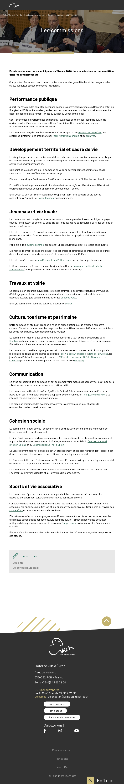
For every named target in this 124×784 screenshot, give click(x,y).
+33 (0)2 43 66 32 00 (53, 682)
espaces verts (68, 297)
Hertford (89, 265)
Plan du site (62, 758)
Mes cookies (62, 767)
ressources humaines (90, 132)
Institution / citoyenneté (38, 14)
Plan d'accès (55, 710)
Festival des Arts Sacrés (73, 353)
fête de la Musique (98, 353)
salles (69, 303)
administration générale (66, 135)
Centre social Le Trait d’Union (48, 444)
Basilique (14, 340)
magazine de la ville (94, 394)
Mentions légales (61, 750)
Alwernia (78, 265)
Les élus (18, 562)
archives (90, 135)
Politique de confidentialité (62, 775)
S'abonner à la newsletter (62, 717)
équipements (69, 522)
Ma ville (20, 14)
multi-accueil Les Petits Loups (55, 259)
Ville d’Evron (9, 14)
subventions (16, 510)
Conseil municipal (60, 14)
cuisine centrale (35, 244)
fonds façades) (46, 197)
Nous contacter (57, 704)
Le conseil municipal (26, 567)
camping (79, 360)
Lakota (99, 265)
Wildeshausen (16, 269)
